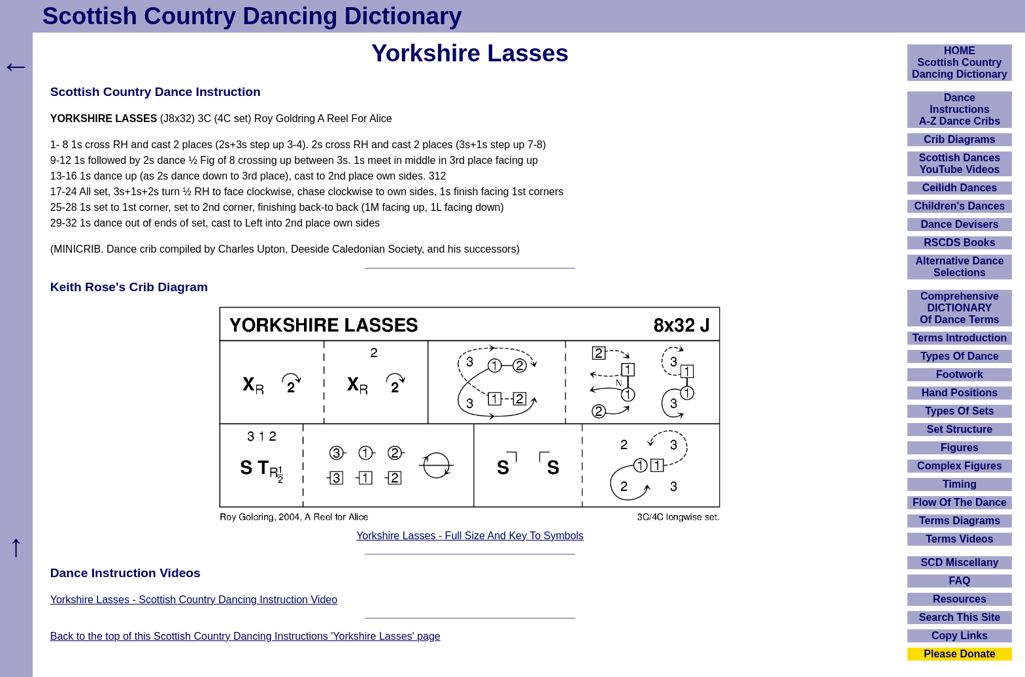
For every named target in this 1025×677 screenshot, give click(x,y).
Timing (960, 484)
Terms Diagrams (959, 520)
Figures (960, 447)
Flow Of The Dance (960, 502)
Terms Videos (959, 538)
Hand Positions (960, 392)
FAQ (960, 580)
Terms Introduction (960, 337)
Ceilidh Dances (960, 187)
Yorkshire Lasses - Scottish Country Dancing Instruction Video (193, 599)
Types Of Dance (959, 356)
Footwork (959, 374)
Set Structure (959, 429)
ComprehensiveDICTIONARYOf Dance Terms (960, 308)
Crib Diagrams (959, 139)
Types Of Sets (959, 411)
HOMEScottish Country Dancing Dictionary (959, 62)
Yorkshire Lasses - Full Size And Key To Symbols (470, 535)
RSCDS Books (959, 242)
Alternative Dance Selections (959, 266)
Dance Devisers (959, 224)
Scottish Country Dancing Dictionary (252, 16)
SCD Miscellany (959, 562)
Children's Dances (960, 206)
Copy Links (960, 635)
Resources (959, 599)
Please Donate (959, 653)
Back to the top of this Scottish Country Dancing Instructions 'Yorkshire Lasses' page (245, 636)
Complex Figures (959, 465)
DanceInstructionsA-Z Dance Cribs (959, 109)
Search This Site (960, 617)
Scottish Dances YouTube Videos (959, 163)
